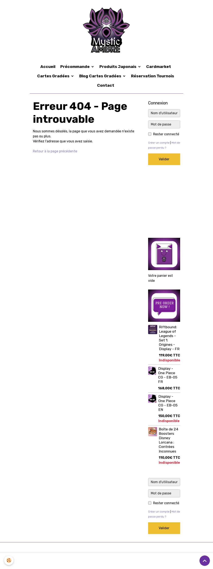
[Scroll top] (204, 560)
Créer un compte (159, 142)
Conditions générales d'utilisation (57, 558)
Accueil (47, 66)
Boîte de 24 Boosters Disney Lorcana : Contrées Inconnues (168, 440)
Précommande (75, 66)
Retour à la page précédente (55, 151)
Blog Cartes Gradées (100, 76)
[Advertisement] (164, 202)
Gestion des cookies (196, 560)
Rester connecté (166, 134)
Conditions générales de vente (110, 558)
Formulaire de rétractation (157, 558)
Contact (105, 85)
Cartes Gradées (53, 76)
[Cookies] (9, 560)
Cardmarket (158, 66)
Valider (164, 159)
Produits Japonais (118, 66)
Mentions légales (15, 558)
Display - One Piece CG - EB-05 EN (167, 403)
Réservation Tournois (152, 76)
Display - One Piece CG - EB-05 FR (167, 375)
